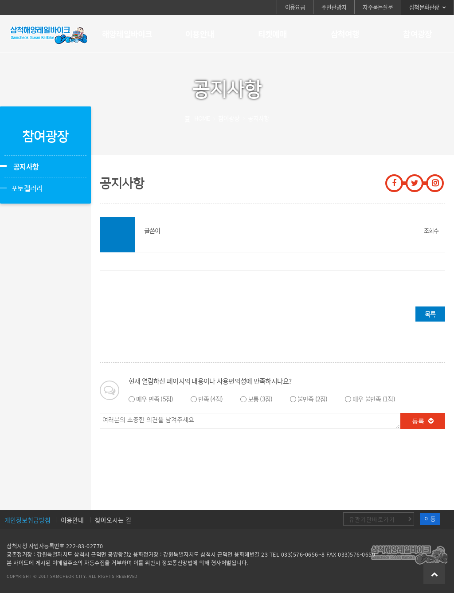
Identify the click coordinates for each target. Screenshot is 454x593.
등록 (423, 420)
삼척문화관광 (424, 7)
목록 (430, 314)
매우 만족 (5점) (154, 398)
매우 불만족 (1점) (373, 398)
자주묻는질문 (378, 7)
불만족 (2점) (312, 398)
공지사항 (26, 166)
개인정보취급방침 (27, 519)
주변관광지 (333, 7)
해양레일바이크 (127, 34)
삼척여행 (345, 34)
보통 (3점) (260, 398)
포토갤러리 (27, 188)
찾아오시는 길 (113, 519)
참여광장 (417, 34)
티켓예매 (272, 34)
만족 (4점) (210, 398)
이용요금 (295, 7)
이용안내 (199, 34)
